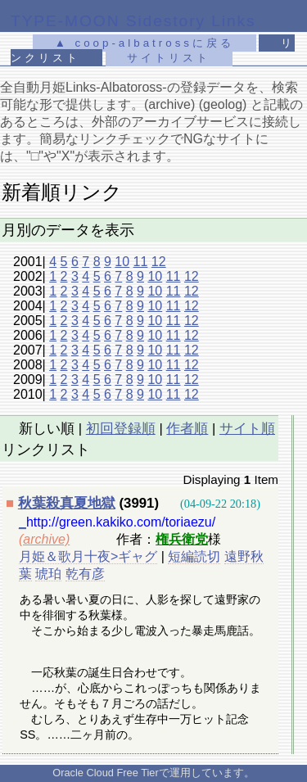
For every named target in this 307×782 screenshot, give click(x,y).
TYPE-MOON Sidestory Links (133, 20)
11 (140, 262)
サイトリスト (168, 58)
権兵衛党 (182, 539)
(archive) (44, 539)
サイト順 (247, 428)
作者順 (187, 428)
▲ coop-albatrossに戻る (144, 43)
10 (122, 262)
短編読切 (194, 556)
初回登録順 (121, 428)
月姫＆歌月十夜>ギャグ (88, 556)
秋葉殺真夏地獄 (66, 503)
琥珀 (48, 574)
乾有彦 (85, 574)
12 (158, 262)
